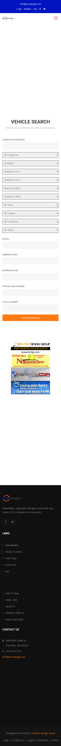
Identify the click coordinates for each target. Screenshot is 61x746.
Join (35, 9)
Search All (9, 564)
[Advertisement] (30, 68)
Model (5, 238)
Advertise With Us (13, 612)
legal (31, 740)
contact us (18, 740)
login (6, 740)
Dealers (27, 9)
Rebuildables (10, 545)
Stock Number (10, 301)
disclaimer (43, 740)
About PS (8, 606)
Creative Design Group (43, 733)
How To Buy (10, 593)
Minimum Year (9, 254)
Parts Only (9, 558)
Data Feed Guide (12, 619)
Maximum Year (10, 270)
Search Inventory (30, 317)
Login (19, 9)
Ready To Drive (12, 551)
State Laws (9, 599)
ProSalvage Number (13, 286)
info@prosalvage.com (30, 4)
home (55, 740)
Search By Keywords (13, 139)
